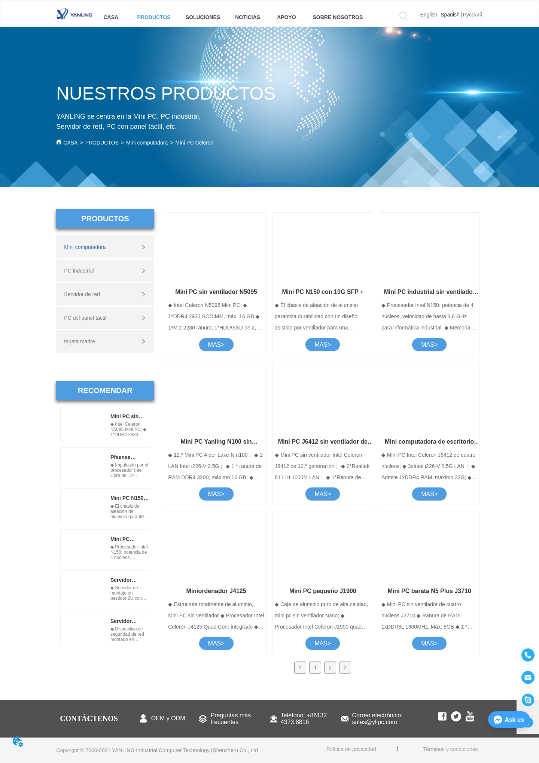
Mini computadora (147, 143)
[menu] (231, 17)
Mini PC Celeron (194, 143)
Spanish (450, 15)
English (428, 15)
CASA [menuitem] (110, 17)
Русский (472, 15)
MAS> (216, 344)
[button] (154, 17)
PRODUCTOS (102, 143)
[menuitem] (154, 17)
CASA (70, 143)
